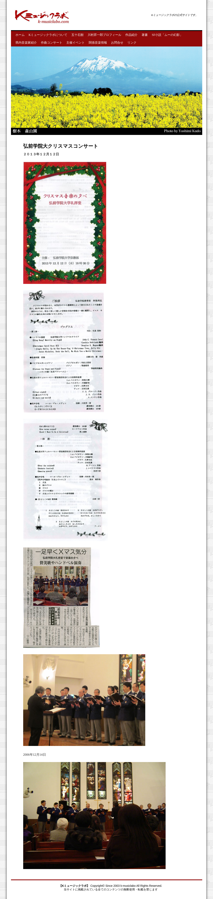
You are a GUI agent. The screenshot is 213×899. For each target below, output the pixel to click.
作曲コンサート (51, 42)
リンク (132, 42)
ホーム (20, 34)
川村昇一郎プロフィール (104, 34)
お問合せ (117, 42)
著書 (145, 34)
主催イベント (75, 42)
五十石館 (77, 34)
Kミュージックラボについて (48, 34)
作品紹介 (131, 34)
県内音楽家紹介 (26, 42)
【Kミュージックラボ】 (74, 885)
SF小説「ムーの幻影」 (167, 34)
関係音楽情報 (98, 42)
